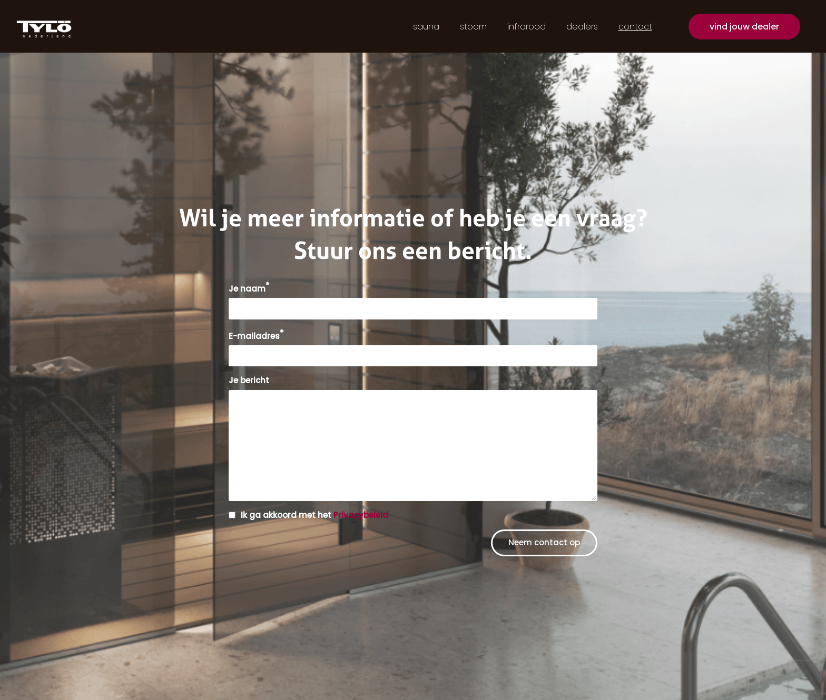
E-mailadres (256, 336)
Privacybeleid (360, 515)
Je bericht (249, 380)
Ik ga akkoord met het (314, 515)
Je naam (249, 288)
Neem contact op (544, 542)
